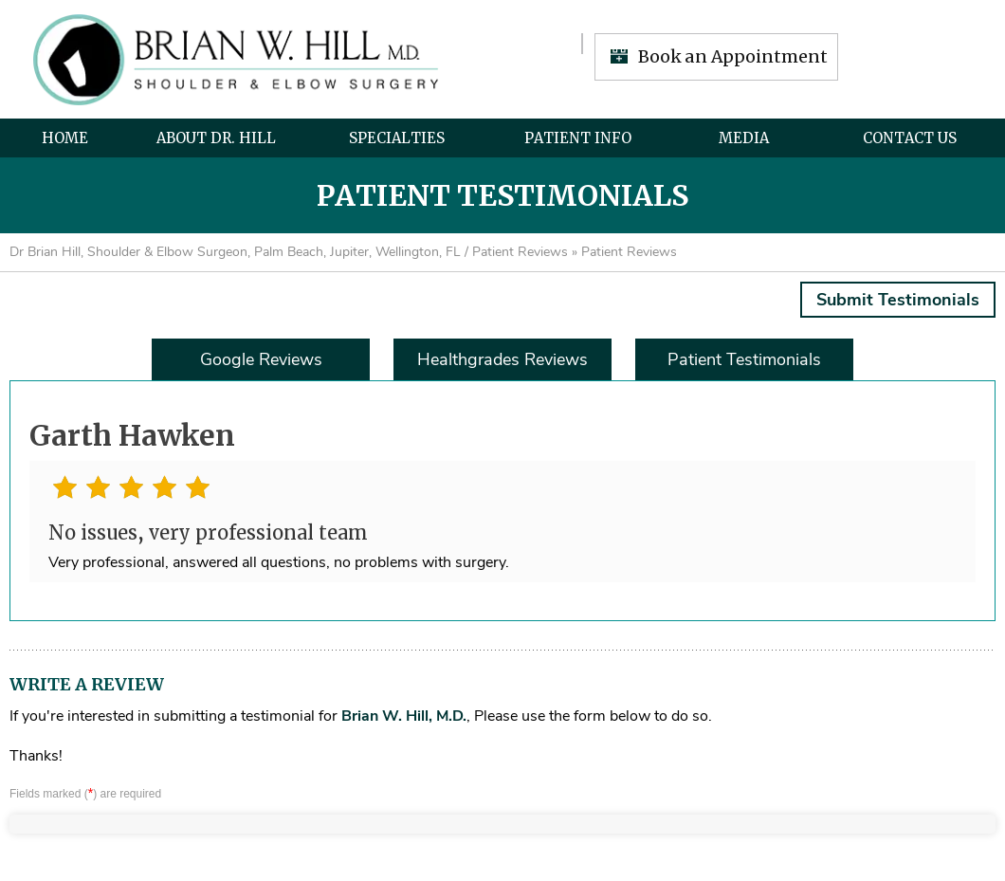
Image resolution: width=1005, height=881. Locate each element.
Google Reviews (261, 359)
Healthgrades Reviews (502, 359)
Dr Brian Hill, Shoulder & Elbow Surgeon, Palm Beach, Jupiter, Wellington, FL (235, 252)
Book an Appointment (733, 56)
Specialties (397, 138)
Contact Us (910, 138)
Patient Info (577, 138)
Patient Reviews (520, 252)
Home (65, 138)
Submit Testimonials (897, 299)
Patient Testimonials (744, 359)
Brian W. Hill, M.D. (403, 716)
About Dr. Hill (216, 138)
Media (744, 138)
